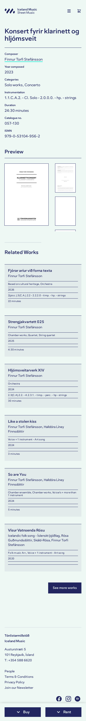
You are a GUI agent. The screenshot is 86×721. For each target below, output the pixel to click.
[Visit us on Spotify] (78, 699)
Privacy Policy (15, 682)
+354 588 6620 (20, 660)
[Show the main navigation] (69, 11)
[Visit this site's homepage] (21, 11)
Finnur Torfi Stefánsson (24, 59)
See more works (65, 588)
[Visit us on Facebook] (59, 699)
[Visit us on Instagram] (69, 699)
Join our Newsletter (19, 688)
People (10, 671)
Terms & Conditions (19, 677)
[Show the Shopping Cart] (79, 11)
